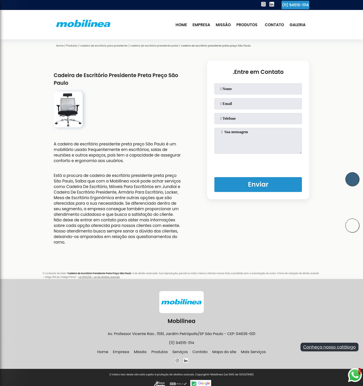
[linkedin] (271, 5)
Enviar (258, 184)
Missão (223, 25)
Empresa (201, 25)
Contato (274, 25)
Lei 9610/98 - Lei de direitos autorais (99, 277)
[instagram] (263, 5)
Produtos (246, 25)
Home (181, 25)
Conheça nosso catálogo (329, 347)
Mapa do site (224, 352)
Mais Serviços (253, 352)
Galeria (298, 25)
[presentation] (258, 164)
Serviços (180, 352)
